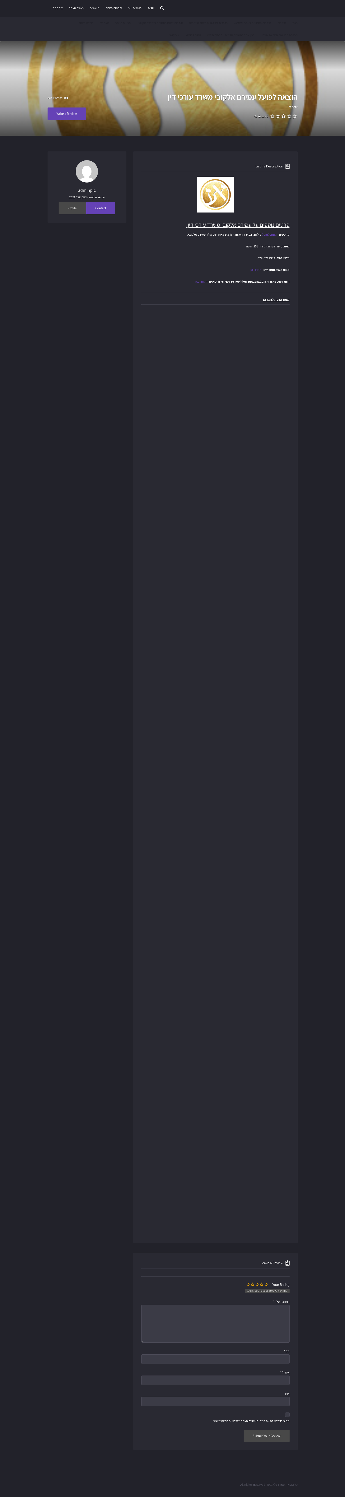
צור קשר (58, 8)
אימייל (285, 1372)
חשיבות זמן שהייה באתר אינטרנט (208, 23)
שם (287, 1351)
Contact (100, 208)
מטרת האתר (76, 8)
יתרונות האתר (114, 8)
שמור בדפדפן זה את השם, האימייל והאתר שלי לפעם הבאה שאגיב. (250, 1421)
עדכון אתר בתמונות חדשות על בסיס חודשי (231, 35)
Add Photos (58, 98)
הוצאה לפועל (270, 235)
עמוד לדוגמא (193, 35)
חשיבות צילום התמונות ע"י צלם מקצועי (160, 23)
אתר (287, 1394)
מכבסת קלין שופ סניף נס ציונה (280, 35)
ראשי (295, 23)
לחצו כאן (255, 270)
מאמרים (95, 8)
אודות (151, 8)
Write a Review (67, 114)
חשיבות (137, 8)
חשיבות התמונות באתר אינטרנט (252, 23)
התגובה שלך (281, 1302)
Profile (72, 208)
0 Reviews (261, 116)
